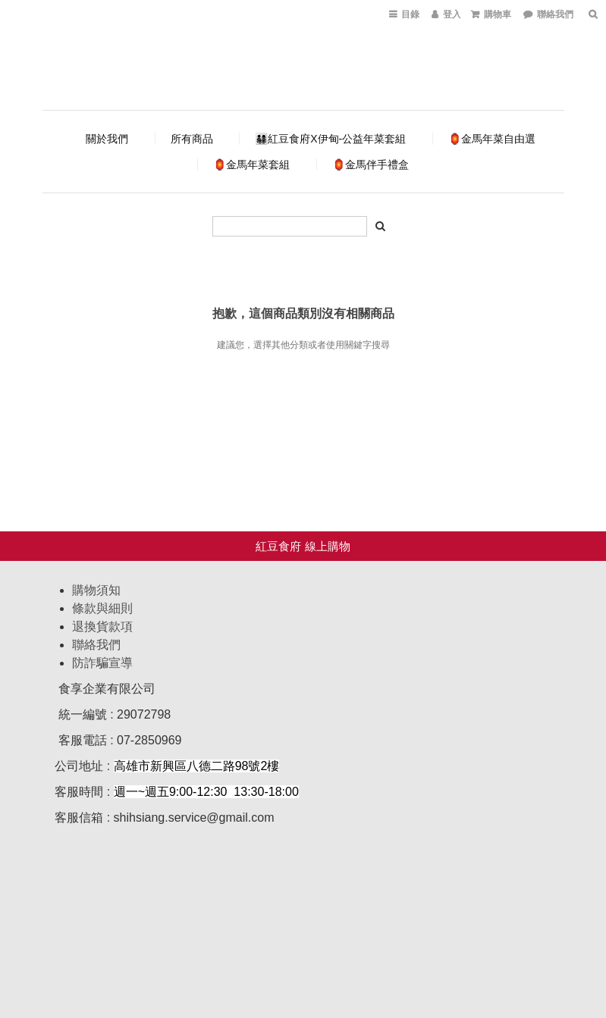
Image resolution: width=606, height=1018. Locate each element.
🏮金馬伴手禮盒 (370, 164)
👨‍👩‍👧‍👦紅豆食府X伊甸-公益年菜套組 (330, 139)
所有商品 (192, 139)
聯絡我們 (96, 644)
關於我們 (107, 139)
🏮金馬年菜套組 (251, 164)
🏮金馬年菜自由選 (491, 139)
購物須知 (96, 590)
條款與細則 (102, 608)
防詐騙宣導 (102, 662)
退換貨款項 (102, 626)
